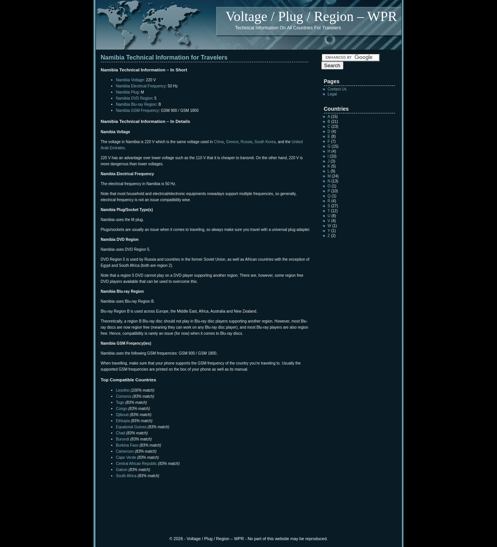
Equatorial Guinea (131, 427)
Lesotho (123, 390)
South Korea (265, 142)
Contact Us (337, 89)
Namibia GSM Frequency (137, 110)
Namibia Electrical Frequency (141, 86)
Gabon (122, 470)
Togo (120, 402)
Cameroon (125, 451)
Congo (121, 409)
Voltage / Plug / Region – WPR (311, 16)
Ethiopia (123, 421)
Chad (120, 433)
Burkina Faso (127, 445)
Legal (332, 94)
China (219, 142)
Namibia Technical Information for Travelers (164, 57)
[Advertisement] (190, 494)
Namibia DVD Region (134, 98)
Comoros (124, 396)
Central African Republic (136, 463)
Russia (247, 142)
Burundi (122, 439)
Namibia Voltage (130, 80)
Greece (232, 142)
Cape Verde (126, 457)
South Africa (126, 476)
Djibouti (122, 415)
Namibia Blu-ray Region (136, 104)
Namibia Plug (127, 92)
